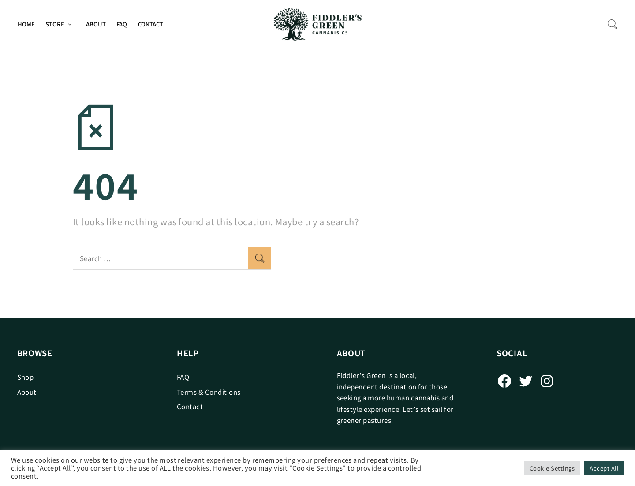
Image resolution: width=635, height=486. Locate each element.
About (96, 24)
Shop (25, 376)
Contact (150, 24)
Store (54, 24)
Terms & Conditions (209, 391)
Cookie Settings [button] (552, 468)
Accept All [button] (604, 468)
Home (26, 24)
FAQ (121, 24)
